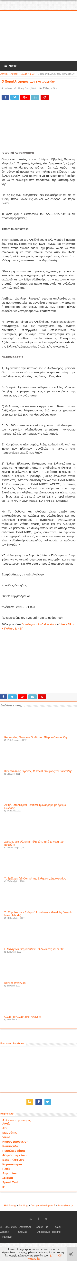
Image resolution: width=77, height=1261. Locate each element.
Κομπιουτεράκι (12, 1164)
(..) (51, 1255)
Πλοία (6, 1168)
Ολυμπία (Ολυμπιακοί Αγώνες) (22, 1016)
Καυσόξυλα (10, 1146)
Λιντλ (6, 1123)
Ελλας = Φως (27, 74)
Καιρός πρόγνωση (15, 1141)
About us (42, 1227)
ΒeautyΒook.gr (65, 1205)
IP (3, 1186)
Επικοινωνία (43, 1232)
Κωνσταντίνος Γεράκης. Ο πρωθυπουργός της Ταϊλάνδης (38, 771)
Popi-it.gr (23, 1205)
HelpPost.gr (10, 1205)
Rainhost (7, 1236)
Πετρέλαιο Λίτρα (13, 1150)
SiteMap (22, 1232)
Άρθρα (14, 74)
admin (8, 88)
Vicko (6, 1137)
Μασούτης (9, 1132)
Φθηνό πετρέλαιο (14, 1155)
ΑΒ (4, 1128)
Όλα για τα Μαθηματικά (43, 1205)
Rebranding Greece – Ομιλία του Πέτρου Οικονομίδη (35, 737)
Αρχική (3, 74)
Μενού (10, 65)
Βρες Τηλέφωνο (13, 1159)
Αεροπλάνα (10, 1173)
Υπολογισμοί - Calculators (39, 624)
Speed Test (10, 1182)
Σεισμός (8, 1177)
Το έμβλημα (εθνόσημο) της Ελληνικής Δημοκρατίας (35, 878)
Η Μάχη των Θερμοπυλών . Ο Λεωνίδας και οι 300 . (35, 949)
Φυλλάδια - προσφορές (16, 1120)
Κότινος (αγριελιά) (15, 983)
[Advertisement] (38, 36)
